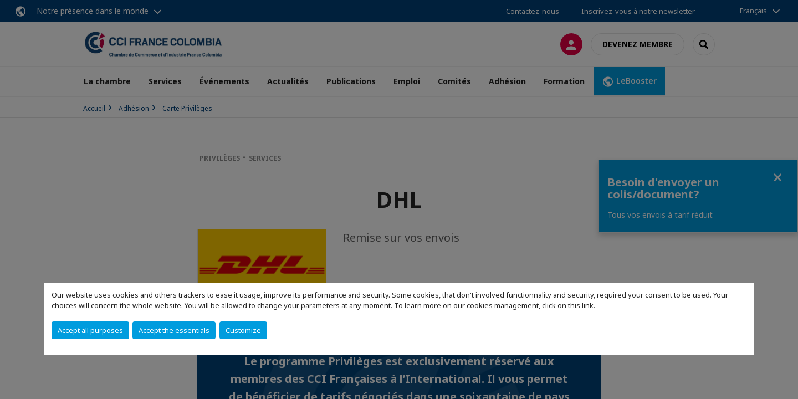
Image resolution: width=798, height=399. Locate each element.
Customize (243, 330)
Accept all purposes (90, 330)
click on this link (568, 305)
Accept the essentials (174, 330)
